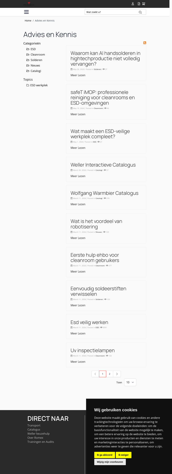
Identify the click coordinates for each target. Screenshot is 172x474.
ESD (31, 49)
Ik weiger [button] (123, 455)
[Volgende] (117, 374)
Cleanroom (35, 54)
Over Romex (35, 438)
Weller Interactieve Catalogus (103, 164)
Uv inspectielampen (93, 350)
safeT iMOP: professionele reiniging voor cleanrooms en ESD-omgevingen (103, 97)
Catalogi (33, 71)
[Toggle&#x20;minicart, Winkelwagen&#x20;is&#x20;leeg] (143, 3)
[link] (95, 374)
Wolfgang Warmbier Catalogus (104, 193)
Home (28, 20)
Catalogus (33, 429)
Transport (33, 425)
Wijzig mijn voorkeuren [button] (110, 462)
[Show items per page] (130, 382)
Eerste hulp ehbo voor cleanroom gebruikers (95, 257)
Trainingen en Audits (40, 442)
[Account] (133, 3)
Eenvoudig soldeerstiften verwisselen (98, 291)
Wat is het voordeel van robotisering (96, 224)
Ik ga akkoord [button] (104, 455)
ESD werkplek (37, 85)
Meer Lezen (78, 75)
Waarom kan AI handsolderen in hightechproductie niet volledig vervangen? (105, 58)
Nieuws (33, 65)
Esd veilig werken (89, 322)
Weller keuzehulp (38, 433)
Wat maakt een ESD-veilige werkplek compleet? (100, 134)
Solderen (34, 60)
